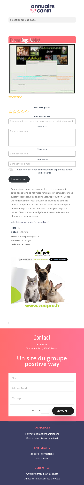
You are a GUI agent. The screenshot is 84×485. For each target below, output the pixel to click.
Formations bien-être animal (42, 438)
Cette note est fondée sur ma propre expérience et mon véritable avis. (44, 171)
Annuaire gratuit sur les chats (42, 473)
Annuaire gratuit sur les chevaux (42, 478)
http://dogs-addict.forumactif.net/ (32, 222)
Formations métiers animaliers (42, 433)
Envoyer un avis (19, 179)
